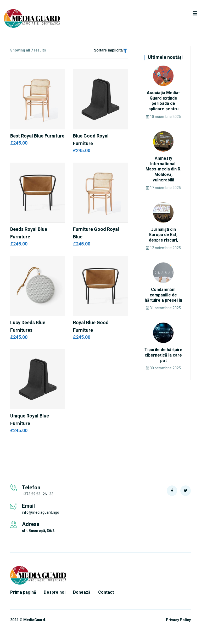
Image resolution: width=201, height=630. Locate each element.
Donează (82, 592)
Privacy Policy (178, 620)
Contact (106, 592)
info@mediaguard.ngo (40, 512)
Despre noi (54, 592)
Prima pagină (23, 592)
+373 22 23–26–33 (37, 494)
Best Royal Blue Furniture (37, 136)
